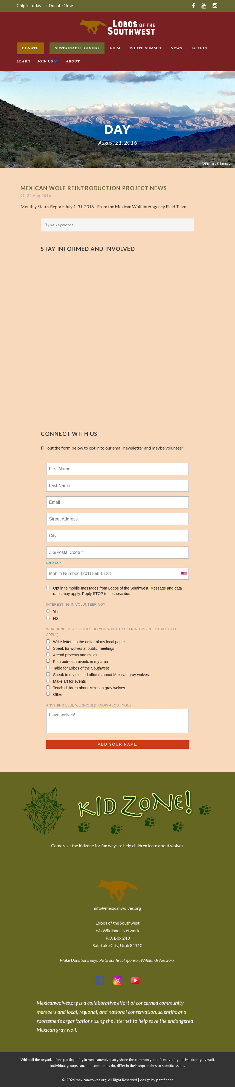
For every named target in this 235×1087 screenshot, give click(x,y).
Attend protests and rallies (71, 655)
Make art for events (66, 681)
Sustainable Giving (77, 48)
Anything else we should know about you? (89, 705)
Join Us (47, 61)
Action (199, 48)
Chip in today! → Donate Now (45, 5)
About (73, 61)
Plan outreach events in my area (77, 661)
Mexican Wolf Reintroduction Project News (94, 188)
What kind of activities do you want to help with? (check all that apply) (111, 632)
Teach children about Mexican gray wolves (85, 687)
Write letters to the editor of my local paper (85, 641)
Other (54, 694)
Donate (30, 48)
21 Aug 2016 (39, 195)
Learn (24, 61)
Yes (52, 611)
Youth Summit (145, 48)
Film (115, 48)
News (176, 48)
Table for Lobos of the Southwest (77, 668)
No (52, 618)
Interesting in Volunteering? (75, 605)
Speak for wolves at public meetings (80, 648)
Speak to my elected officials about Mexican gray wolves (97, 674)
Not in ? (53, 563)
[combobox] (183, 573)
